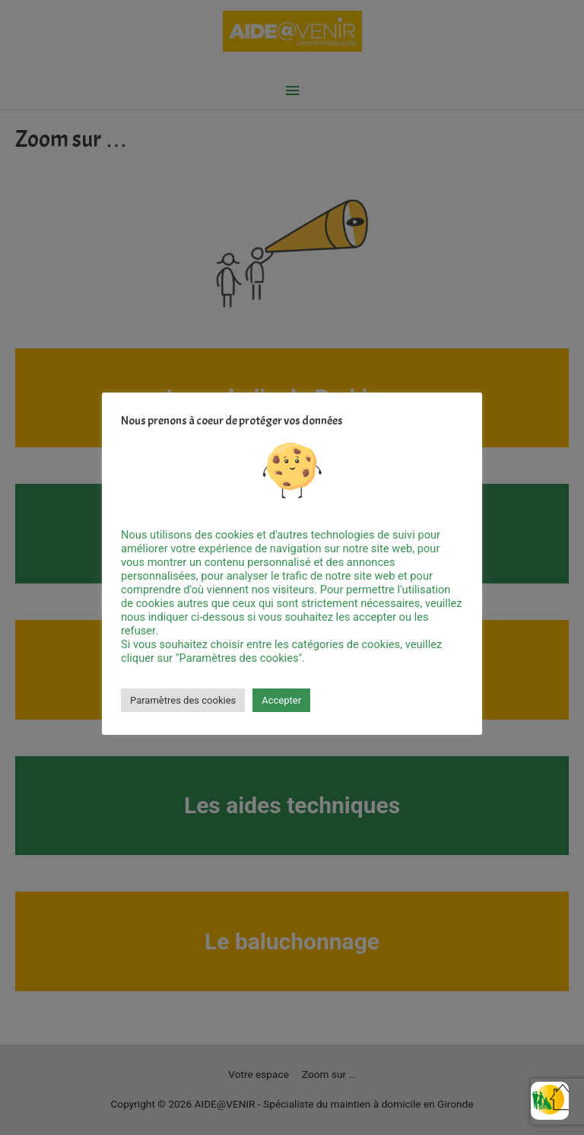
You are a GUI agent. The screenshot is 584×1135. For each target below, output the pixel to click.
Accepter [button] (281, 700)
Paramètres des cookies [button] (183, 700)
